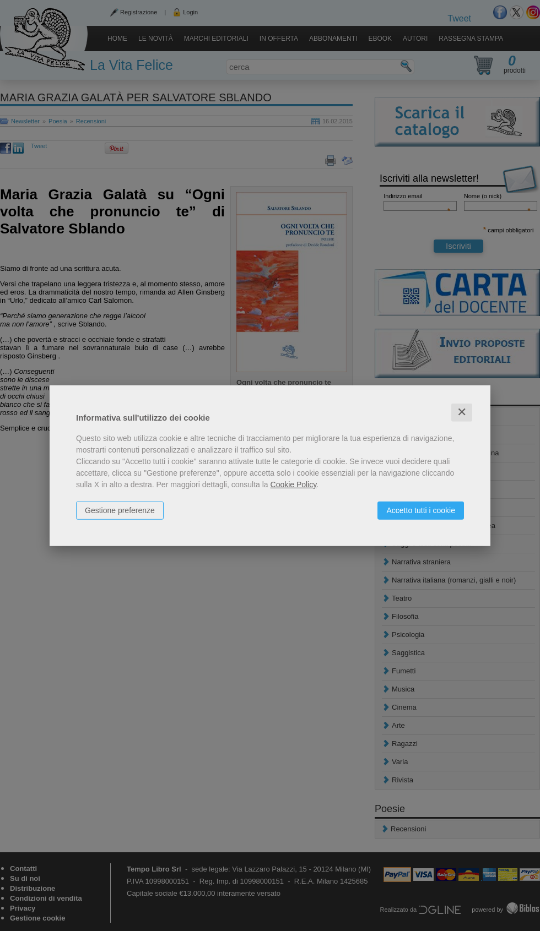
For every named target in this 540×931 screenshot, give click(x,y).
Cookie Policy (294, 484)
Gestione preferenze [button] (120, 510)
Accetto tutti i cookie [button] (420, 510)
